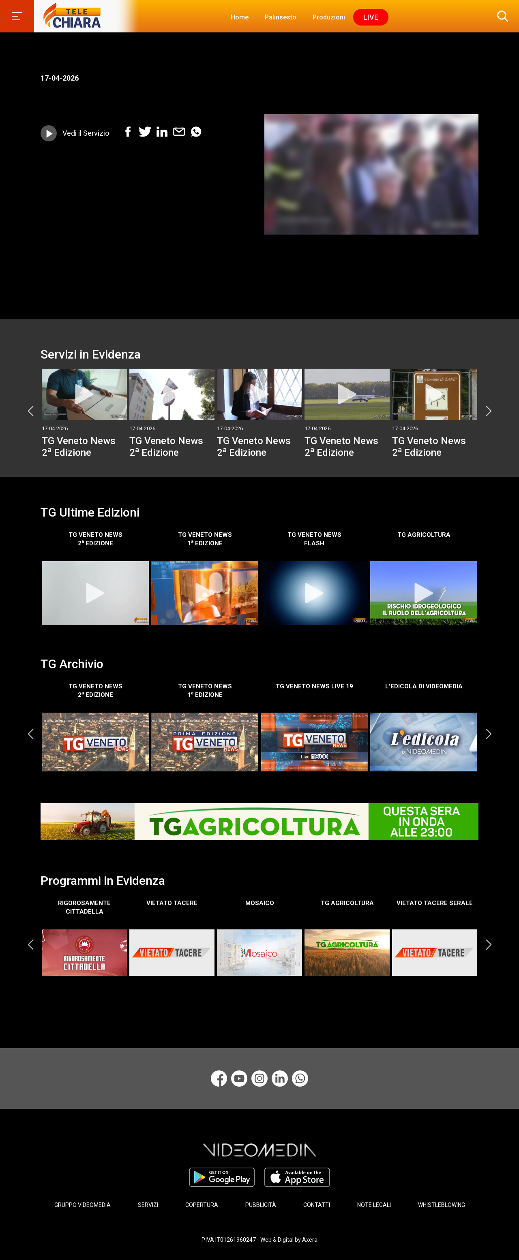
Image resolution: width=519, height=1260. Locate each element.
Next (488, 411)
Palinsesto (280, 17)
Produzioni (329, 17)
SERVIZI (148, 1205)
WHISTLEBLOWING (441, 1205)
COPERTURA (201, 1205)
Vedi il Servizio (85, 133)
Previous (30, 411)
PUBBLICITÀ (260, 1205)
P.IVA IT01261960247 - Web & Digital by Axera (259, 1239)
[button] (501, 16)
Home (240, 17)
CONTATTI (316, 1205)
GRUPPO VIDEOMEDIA (82, 1205)
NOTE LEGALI (374, 1205)
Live (370, 17)
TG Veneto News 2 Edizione (79, 446)
